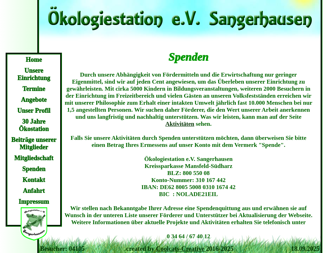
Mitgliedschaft (33, 158)
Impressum (34, 201)
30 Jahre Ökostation (34, 125)
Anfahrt (34, 190)
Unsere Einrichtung (33, 74)
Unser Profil (33, 110)
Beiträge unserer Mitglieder (33, 143)
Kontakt (34, 179)
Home (34, 59)
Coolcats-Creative (181, 248)
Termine (34, 88)
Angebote (34, 99)
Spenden (33, 169)
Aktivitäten (179, 124)
